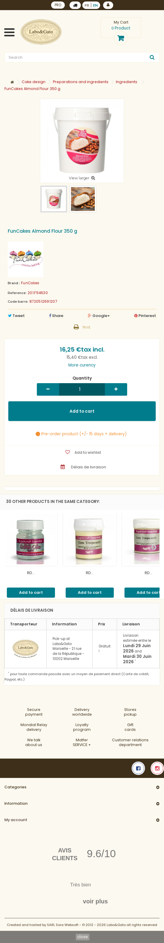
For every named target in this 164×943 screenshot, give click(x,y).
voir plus (95, 901)
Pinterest (145, 316)
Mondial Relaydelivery (33, 727)
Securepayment (33, 712)
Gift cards (130, 727)
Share (56, 316)
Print (87, 327)
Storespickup (130, 712)
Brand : (14, 283)
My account (15, 819)
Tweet (16, 316)
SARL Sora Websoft (62, 924)
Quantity (82, 378)
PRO (58, 5)
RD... (31, 573)
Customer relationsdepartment (130, 742)
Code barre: (18, 301)
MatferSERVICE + (82, 742)
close (82, 937)
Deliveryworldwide (82, 712)
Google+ (99, 316)
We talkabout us (33, 742)
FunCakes (30, 283)
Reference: (17, 293)
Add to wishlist (87, 452)
